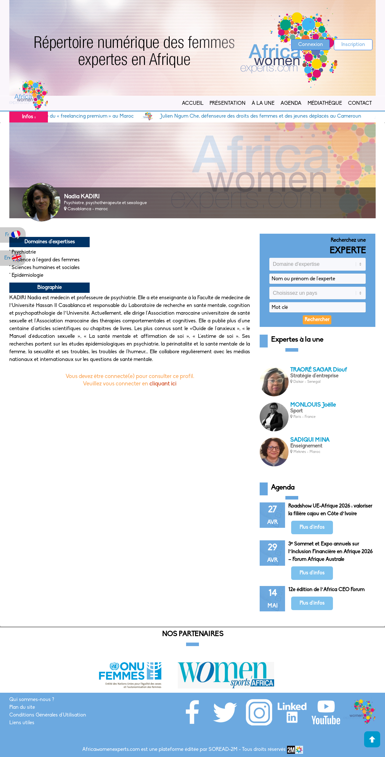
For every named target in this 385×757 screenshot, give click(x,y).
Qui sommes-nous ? (31, 699)
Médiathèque (325, 103)
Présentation (228, 103)
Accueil (192, 103)
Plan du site (22, 707)
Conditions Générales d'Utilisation (47, 715)
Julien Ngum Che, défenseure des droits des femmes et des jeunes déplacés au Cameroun (266, 116)
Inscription (353, 44)
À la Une (263, 103)
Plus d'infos (312, 527)
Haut (372, 739)
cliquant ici (162, 384)
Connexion (310, 44)
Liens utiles (21, 722)
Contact (360, 103)
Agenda (291, 103)
